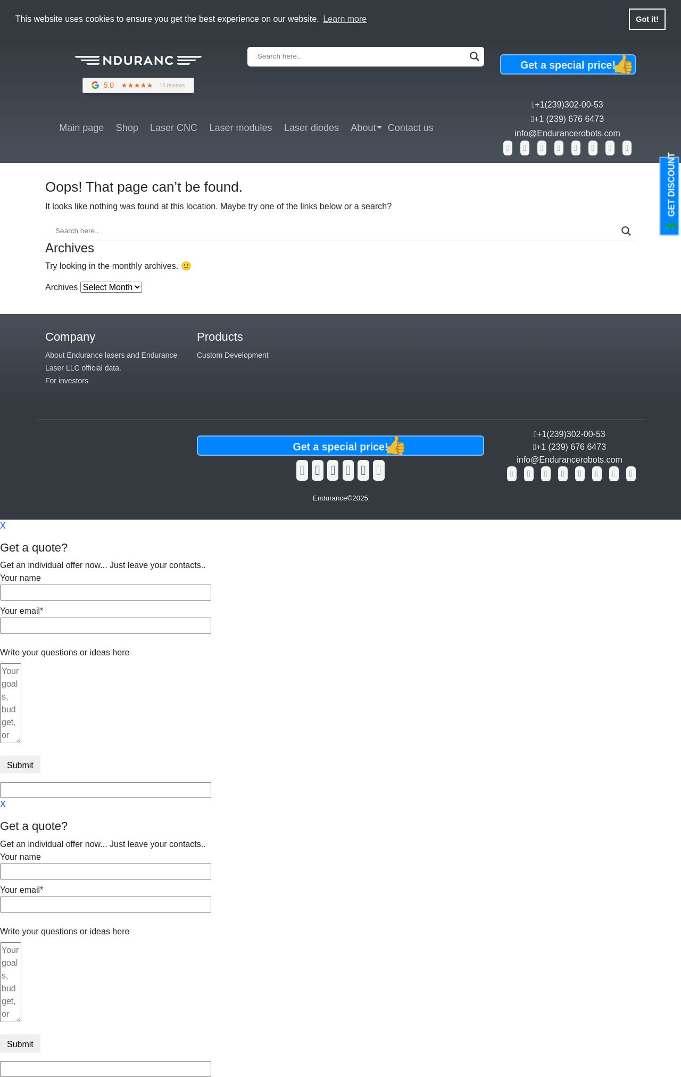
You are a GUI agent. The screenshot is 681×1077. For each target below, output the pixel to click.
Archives (61, 287)
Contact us (411, 127)
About (363, 127)
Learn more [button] (345, 18)
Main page (81, 127)
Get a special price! (578, 64)
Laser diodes (311, 127)
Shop (127, 127)
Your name (105, 585)
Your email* (105, 618)
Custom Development (233, 355)
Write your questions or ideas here (64, 652)
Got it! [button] (647, 19)
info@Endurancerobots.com (567, 133)
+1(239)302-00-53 (567, 104)
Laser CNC (173, 127)
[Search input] (361, 56)
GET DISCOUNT (671, 192)
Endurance (330, 498)
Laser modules (240, 127)
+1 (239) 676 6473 (567, 119)
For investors (66, 380)
